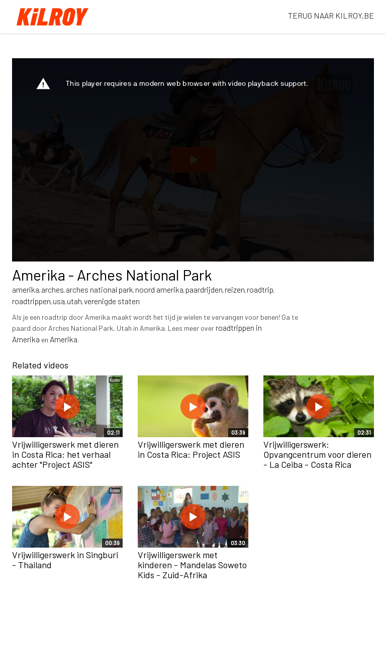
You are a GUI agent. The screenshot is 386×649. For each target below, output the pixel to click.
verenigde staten (112, 301)
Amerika (63, 339)
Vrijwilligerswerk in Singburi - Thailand (65, 559)
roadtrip (260, 289)
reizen (235, 289)
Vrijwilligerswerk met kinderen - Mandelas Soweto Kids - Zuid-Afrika (192, 564)
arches (52, 289)
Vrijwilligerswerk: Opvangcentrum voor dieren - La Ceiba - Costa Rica (317, 454)
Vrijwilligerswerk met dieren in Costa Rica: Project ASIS (191, 449)
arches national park (99, 289)
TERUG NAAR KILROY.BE (331, 15)
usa (59, 301)
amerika (25, 289)
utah (74, 301)
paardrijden (204, 289)
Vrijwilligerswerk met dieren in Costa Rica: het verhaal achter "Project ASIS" (65, 454)
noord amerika (159, 289)
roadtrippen (31, 301)
